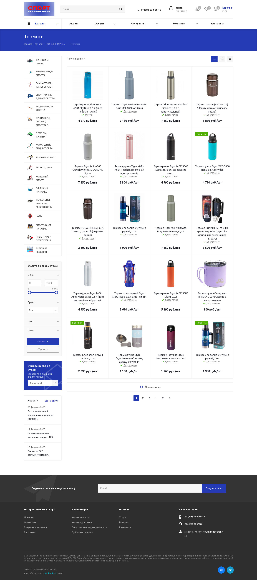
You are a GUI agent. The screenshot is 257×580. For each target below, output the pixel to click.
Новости (29, 517)
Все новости (51, 401)
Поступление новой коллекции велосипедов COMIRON (40, 415)
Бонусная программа (35, 527)
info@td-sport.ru (193, 524)
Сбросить (42, 349)
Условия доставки (82, 522)
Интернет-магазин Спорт (39, 509)
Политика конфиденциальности (89, 527)
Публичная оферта (82, 532)
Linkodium (50, 573)
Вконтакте (221, 570)
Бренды (123, 522)
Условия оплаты (81, 517)
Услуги (122, 517)
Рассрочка (30, 532)
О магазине (30, 522)
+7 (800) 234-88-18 (151, 10)
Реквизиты (125, 527)
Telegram (230, 570)
